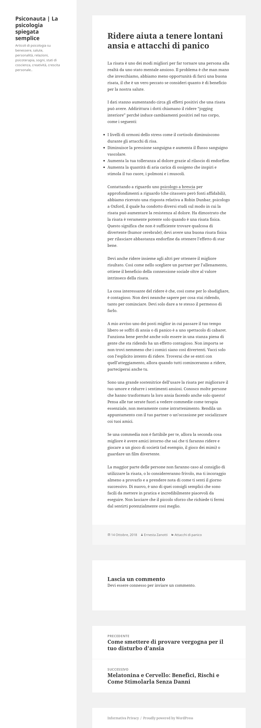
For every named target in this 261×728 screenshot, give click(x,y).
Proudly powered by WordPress (168, 718)
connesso (137, 585)
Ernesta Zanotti (156, 535)
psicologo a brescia (177, 186)
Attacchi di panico (188, 535)
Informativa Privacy (123, 718)
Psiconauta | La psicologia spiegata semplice (36, 28)
